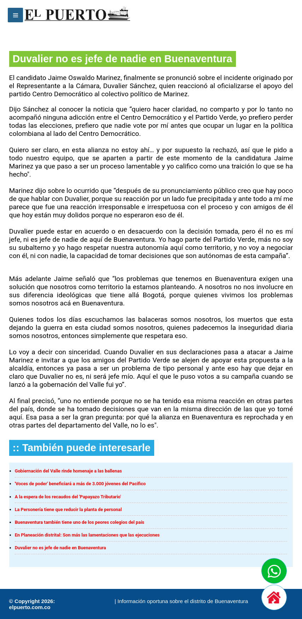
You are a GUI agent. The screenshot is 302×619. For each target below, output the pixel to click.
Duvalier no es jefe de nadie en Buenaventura (60, 547)
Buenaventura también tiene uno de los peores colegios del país (79, 522)
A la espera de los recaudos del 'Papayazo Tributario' (68, 496)
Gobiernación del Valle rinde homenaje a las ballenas (68, 471)
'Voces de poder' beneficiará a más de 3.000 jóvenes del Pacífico (80, 483)
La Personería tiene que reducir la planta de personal (68, 509)
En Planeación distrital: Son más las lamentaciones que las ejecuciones (87, 535)
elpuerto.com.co (30, 607)
